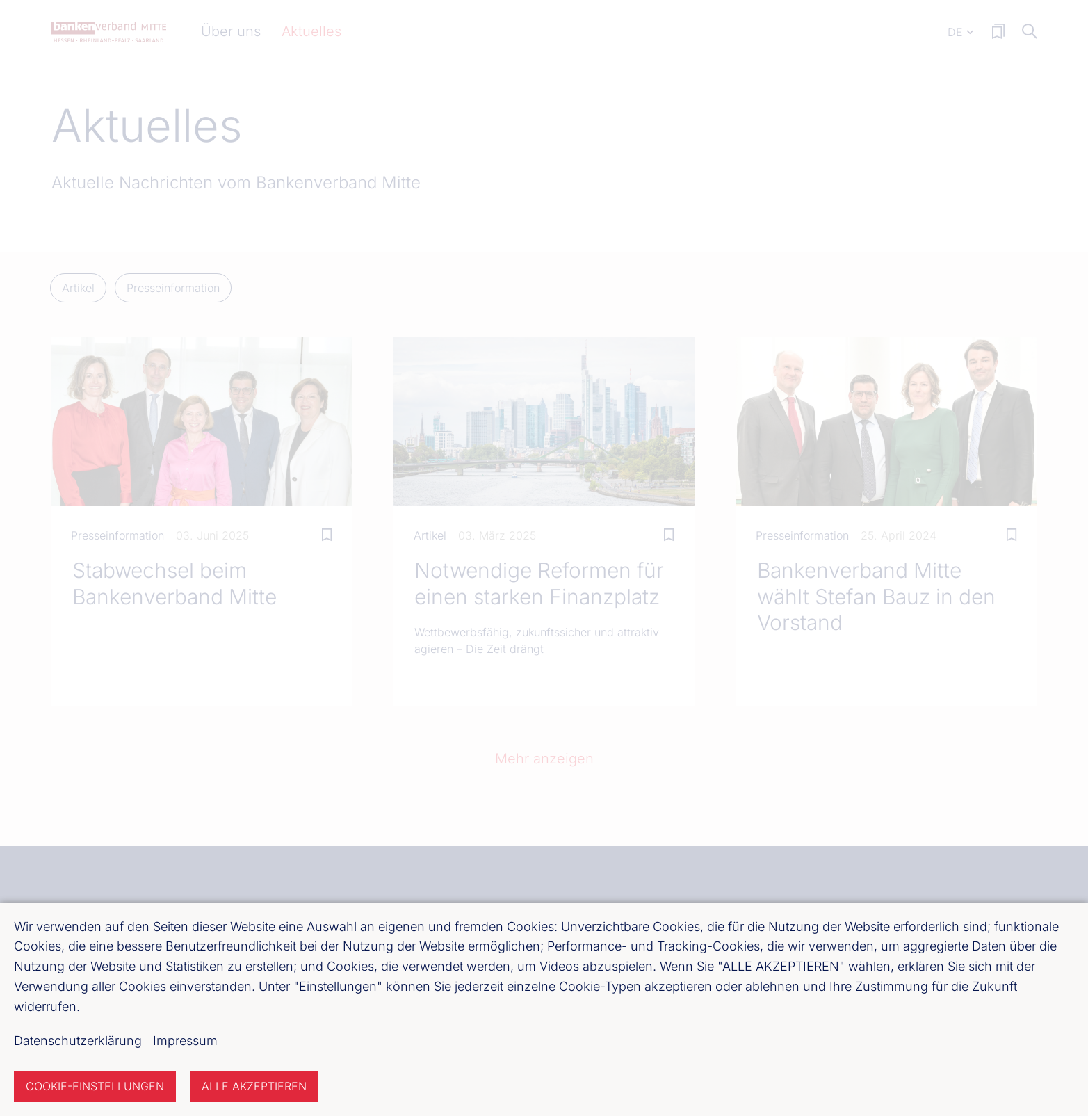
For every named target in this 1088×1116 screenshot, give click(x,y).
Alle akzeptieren (254, 1086)
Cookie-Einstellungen (95, 1086)
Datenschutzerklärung (78, 1040)
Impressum (185, 1040)
